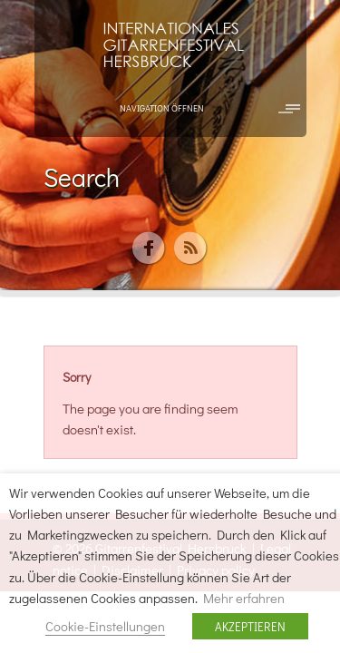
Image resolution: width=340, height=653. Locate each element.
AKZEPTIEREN (250, 626)
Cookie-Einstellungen (105, 626)
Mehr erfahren (244, 598)
